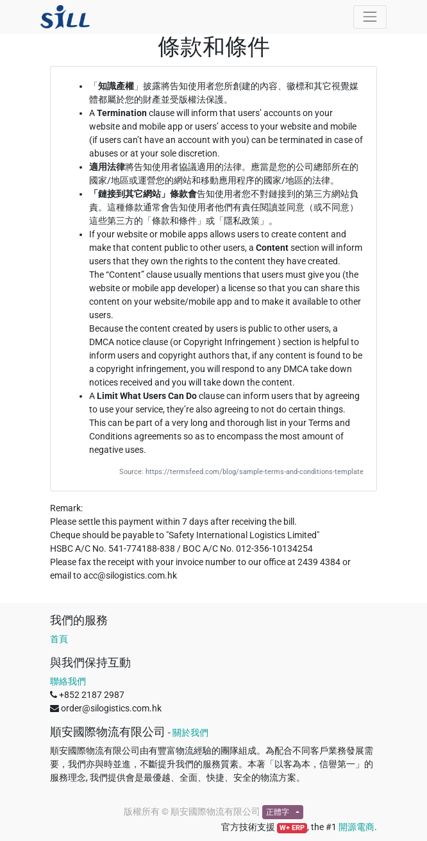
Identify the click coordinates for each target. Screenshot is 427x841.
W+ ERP (292, 828)
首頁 (59, 639)
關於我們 (190, 732)
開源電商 (356, 827)
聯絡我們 (68, 681)
